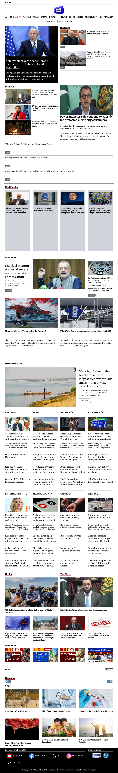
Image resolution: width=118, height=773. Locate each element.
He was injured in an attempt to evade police (70, 526)
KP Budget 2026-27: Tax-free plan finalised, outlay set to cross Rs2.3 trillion (99, 458)
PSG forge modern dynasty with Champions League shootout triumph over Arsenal (100, 211)
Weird (93, 493)
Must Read (65, 27)
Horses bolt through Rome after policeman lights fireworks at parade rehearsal (39, 171)
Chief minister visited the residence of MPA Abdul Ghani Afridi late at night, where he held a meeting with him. (16, 447)
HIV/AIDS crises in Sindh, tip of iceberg (96, 711)
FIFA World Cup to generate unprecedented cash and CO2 (85, 331)
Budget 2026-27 (50, 21)
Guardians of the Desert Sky (17, 711)
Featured (9, 86)
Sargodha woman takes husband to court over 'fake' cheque (99, 551)
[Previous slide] (107, 669)
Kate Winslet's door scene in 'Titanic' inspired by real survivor (17, 518)
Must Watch (10, 645)
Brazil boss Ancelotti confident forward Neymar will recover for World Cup (72, 470)
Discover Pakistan (107, 17)
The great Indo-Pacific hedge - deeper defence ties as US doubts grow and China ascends (44, 458)
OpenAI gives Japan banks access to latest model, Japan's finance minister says (44, 539)
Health (8, 574)
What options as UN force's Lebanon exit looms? (26, 157)
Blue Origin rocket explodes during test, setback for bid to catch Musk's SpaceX (44, 552)
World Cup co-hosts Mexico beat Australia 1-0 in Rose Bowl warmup (72, 482)
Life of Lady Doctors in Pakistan (56, 711)
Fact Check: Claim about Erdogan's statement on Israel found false (71, 635)
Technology (91, 17)
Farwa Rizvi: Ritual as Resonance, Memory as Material (19, 744)
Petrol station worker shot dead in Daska (70, 537)
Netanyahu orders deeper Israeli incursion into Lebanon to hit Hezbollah (27, 64)
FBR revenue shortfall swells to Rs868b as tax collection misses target (99, 436)
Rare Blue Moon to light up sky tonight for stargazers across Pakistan (72, 210)
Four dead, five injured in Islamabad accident (17, 480)
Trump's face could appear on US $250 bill (99, 516)
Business (53, 17)
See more (84, 400)
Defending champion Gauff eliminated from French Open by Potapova (71, 437)
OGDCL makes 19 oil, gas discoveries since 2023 (33, 2)
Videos (80, 17)
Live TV (18, 17)
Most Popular (11, 187)
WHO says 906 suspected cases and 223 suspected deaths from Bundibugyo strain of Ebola (43, 636)
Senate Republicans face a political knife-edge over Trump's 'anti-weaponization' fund (99, 55)
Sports (44, 17)
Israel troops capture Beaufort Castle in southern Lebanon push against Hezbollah (44, 437)
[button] (109, 656)
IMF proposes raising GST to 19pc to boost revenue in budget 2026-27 (100, 280)
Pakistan (27, 17)
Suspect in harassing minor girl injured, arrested (70, 518)
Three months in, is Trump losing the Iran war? (25, 331)
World (36, 17)
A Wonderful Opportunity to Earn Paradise (93, 741)
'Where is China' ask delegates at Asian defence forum (28, 144)
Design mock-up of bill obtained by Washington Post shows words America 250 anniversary (99, 528)
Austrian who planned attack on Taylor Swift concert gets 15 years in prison (16, 564)
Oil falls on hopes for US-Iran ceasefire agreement (100, 480)
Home (11, 17)
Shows (72, 17)
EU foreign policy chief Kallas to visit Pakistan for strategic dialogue (45, 108)
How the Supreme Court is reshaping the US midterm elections (44, 482)
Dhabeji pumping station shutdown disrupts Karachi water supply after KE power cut (44, 93)
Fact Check (65, 574)
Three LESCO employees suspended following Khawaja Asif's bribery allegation (17, 211)
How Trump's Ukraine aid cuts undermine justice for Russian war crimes (44, 470)
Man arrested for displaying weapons (70, 549)
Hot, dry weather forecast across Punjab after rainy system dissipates (16, 470)
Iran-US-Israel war (66, 21)
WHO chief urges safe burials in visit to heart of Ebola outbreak (28, 611)
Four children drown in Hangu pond (16, 456)
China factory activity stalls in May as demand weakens (100, 469)
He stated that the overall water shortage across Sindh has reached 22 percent (17, 283)
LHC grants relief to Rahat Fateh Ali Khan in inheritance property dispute (17, 539)
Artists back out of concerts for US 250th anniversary (15, 551)
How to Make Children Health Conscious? (55, 741)
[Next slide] (111, 669)
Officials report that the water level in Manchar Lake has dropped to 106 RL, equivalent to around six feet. (93, 392)
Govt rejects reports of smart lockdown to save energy (98, 635)
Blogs (7, 685)
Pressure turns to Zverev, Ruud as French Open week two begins (72, 457)
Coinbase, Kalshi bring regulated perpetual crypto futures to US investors (44, 564)
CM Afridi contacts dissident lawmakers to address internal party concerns (16, 437)
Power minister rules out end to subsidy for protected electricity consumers (86, 118)
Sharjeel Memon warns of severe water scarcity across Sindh (17, 271)
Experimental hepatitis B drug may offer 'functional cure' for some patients (16, 635)
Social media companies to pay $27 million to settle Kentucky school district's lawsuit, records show (45, 520)
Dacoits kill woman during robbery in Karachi (69, 563)
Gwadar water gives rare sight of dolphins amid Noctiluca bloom (100, 563)
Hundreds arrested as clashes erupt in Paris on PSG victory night (45, 123)
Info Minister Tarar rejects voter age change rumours (83, 610)
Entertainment (16, 493)
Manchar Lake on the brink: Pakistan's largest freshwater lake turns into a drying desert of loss (95, 378)
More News (10, 257)
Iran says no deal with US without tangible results (98, 32)
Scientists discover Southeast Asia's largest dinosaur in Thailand (99, 538)
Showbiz (63, 17)
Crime (65, 493)
